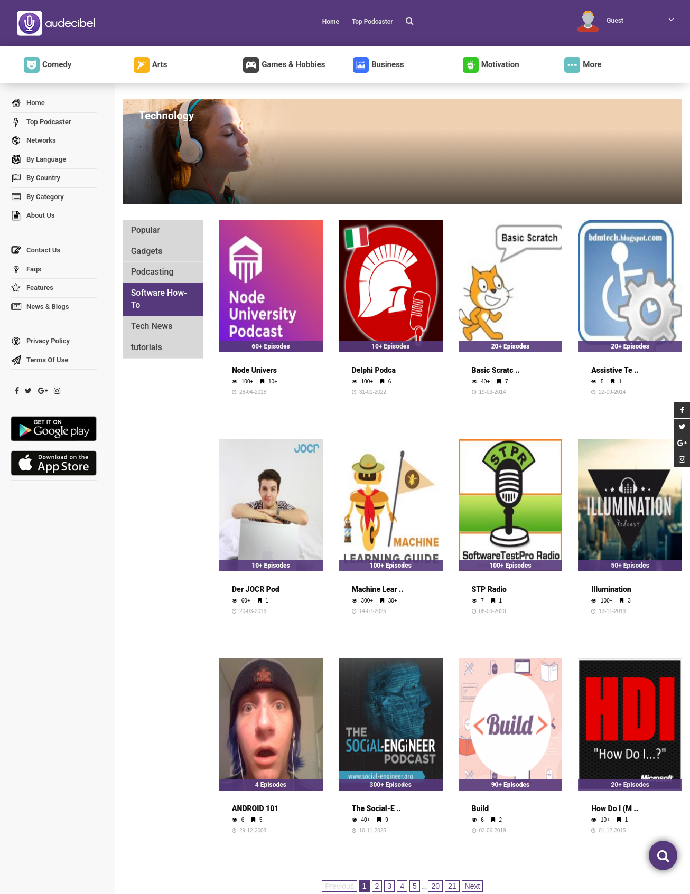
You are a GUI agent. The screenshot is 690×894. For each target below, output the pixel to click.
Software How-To (159, 299)
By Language (38, 160)
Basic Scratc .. (496, 370)
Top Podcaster (372, 21)
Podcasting (152, 272)
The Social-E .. (376, 808)
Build (480, 808)
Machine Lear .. (378, 589)
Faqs (26, 270)
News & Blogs (40, 307)
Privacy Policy (40, 341)
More (582, 65)
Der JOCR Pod (255, 589)
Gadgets (147, 251)
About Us (32, 216)
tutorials (146, 347)
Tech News (152, 326)
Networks (33, 141)
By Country (35, 178)
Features (32, 288)
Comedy (47, 65)
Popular (145, 230)
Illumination (611, 589)
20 (435, 886)
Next (472, 886)
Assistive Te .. (614, 370)
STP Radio (489, 589)
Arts (150, 65)
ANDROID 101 (255, 808)
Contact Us (35, 251)
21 (452, 886)
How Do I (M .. (614, 808)
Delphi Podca (374, 370)
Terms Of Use (39, 360)
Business (378, 65)
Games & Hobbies (284, 65)
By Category (37, 197)
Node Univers (254, 370)
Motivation (491, 65)
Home (330, 21)
